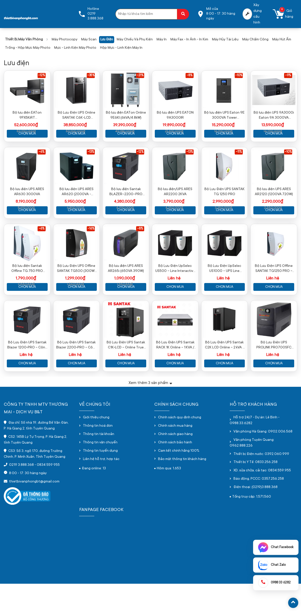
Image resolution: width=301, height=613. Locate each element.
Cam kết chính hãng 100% (178, 480)
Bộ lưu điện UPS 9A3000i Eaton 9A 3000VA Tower (274, 123)
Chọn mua (27, 141)
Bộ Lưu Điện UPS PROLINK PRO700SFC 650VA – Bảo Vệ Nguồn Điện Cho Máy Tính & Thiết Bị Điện (274, 374)
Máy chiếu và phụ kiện (135, 40)
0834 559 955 (48, 495)
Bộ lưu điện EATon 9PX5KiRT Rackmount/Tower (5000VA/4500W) (27, 123)
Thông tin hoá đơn (98, 455)
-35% (91, 75)
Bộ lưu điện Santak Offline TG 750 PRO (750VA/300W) (27, 291)
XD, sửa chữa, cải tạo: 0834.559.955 (262, 500)
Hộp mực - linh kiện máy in (121, 48)
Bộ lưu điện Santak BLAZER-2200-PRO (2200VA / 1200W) (125, 207)
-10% (238, 75)
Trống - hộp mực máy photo (27, 48)
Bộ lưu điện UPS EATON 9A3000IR (175, 122)
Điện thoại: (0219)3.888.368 (255, 517)
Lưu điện (106, 39)
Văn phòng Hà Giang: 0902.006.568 (262, 461)
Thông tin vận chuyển (100, 472)
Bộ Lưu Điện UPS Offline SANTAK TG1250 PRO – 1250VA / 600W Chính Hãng (274, 291)
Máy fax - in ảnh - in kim (189, 40)
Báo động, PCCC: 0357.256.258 (258, 508)
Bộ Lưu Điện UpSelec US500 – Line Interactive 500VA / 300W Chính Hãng (175, 291)
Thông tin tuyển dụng (100, 480)
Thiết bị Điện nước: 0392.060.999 (261, 483)
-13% (90, 159)
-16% (90, 243)
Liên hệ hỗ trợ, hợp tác (101, 489)
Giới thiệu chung (96, 447)
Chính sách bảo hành (175, 472)
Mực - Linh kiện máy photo (75, 48)
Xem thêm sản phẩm (150, 412)
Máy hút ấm (281, 40)
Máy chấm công (255, 40)
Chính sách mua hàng (175, 455)
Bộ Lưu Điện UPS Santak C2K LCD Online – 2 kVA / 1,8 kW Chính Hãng (224, 374)
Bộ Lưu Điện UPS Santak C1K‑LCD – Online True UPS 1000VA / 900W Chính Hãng (126, 374)
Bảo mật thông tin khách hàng (182, 489)
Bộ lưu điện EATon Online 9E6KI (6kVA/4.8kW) (126, 122)
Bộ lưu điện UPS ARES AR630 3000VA (27, 206)
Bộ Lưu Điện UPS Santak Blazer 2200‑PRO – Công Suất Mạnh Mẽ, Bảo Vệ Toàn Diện (76, 374)
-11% (239, 159)
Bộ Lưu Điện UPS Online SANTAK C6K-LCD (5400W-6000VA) (76, 123)
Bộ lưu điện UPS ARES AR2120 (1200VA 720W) (274, 206)
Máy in (162, 40)
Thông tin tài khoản (98, 464)
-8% (189, 75)
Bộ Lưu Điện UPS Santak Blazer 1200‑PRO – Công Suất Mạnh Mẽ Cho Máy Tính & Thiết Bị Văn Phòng (27, 374)
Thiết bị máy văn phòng (24, 40)
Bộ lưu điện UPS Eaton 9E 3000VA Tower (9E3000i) (224, 123)
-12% (41, 75)
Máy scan (89, 40)
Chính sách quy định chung (179, 447)
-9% (288, 75)
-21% (140, 75)
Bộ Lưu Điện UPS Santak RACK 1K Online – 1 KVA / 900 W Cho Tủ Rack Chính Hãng (175, 374)
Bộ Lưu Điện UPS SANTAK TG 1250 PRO (224, 206)
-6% (41, 159)
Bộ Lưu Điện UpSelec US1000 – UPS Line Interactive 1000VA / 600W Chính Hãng (224, 291)
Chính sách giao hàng (175, 464)
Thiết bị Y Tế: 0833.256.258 (255, 492)
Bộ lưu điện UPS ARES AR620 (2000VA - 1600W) (76, 207)
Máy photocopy (64, 40)
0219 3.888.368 (21, 495)
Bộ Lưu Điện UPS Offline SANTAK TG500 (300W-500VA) (76, 291)
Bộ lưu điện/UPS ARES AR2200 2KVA (175, 206)
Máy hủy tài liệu (225, 40)
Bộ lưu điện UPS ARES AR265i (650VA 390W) (126, 290)
